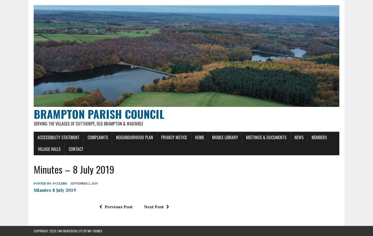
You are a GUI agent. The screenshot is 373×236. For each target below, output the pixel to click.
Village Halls (49, 149)
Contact (76, 149)
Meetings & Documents (266, 137)
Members (319, 137)
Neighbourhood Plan (134, 137)
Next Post (156, 207)
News (299, 137)
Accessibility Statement (59, 137)
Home (199, 137)
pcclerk (60, 183)
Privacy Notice (174, 137)
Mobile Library (225, 137)
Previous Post (116, 207)
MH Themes (95, 231)
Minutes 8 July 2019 (55, 190)
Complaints (98, 137)
